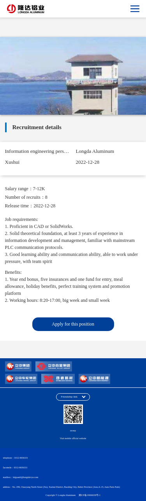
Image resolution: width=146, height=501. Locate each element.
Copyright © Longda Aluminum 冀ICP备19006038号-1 (73, 495)
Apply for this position (73, 324)
